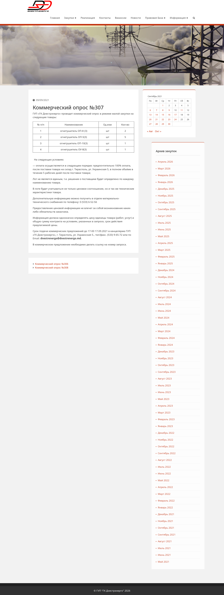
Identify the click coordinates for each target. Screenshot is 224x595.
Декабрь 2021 (188, 514)
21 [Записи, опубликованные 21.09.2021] (159, 119)
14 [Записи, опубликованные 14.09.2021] (159, 114)
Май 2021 (186, 561)
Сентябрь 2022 (189, 453)
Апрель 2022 (187, 486)
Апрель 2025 (187, 242)
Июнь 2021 (186, 554)
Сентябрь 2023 (189, 371)
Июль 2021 (186, 547)
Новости (124, 17)
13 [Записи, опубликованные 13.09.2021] (153, 114)
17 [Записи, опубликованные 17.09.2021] (178, 114)
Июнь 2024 (186, 310)
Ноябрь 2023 (188, 358)
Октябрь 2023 (188, 364)
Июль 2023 (186, 385)
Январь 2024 (187, 344)
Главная (43, 17)
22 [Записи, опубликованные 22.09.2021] (165, 119)
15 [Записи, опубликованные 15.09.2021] (165, 114)
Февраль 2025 (188, 256)
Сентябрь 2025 (189, 209)
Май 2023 (186, 398)
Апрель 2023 (187, 405)
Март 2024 (186, 331)
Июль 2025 (186, 222)
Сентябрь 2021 (189, 534)
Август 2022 (187, 459)
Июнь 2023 (186, 391)
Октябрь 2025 (188, 202)
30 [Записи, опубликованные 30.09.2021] (172, 123)
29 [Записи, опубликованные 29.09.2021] (165, 123)
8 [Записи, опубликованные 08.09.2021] (165, 109)
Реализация (76, 17)
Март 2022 (186, 493)
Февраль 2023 (188, 419)
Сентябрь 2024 (189, 290)
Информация (167, 17)
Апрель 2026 (187, 161)
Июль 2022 (186, 466)
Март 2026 (186, 168)
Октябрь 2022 (188, 446)
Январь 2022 (187, 507)
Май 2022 (186, 480)
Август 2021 (187, 541)
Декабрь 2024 (188, 269)
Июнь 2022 (186, 473)
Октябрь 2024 (188, 283)
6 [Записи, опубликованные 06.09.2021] (153, 109)
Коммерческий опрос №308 (51, 267)
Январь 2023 (187, 425)
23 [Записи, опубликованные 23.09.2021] (172, 119)
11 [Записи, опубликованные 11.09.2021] (184, 109)
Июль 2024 (186, 303)
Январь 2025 (187, 263)
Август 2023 (187, 378)
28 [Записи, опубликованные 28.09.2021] (159, 123)
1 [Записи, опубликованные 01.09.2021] (165, 105)
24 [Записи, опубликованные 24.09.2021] (178, 119)
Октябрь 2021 (188, 527)
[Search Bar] (182, 18)
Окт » (161, 131)
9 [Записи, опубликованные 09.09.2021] (171, 109)
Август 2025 (187, 215)
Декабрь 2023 (188, 351)
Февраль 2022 (188, 500)
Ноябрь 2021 (188, 520)
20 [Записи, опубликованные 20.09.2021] (153, 119)
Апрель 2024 (187, 324)
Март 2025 (186, 249)
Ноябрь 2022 (188, 439)
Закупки (59, 17)
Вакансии (109, 17)
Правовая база (143, 17)
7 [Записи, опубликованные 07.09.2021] (159, 109)
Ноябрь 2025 (188, 195)
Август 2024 (187, 297)
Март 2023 (186, 412)
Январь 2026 (187, 181)
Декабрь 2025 (188, 188)
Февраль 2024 (188, 337)
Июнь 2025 (186, 229)
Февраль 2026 (188, 175)
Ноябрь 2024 (188, 276)
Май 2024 (186, 317)
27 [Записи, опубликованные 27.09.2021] (153, 123)
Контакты (93, 17)
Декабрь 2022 (188, 432)
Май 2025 (186, 236)
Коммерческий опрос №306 (51, 263)
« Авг (153, 131)
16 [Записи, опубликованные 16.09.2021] (172, 114)
